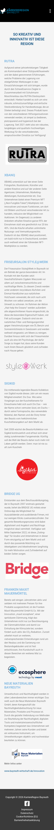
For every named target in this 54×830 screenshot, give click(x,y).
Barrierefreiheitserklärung (27, 820)
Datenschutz (27, 813)
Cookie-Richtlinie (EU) (27, 816)
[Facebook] (27, 803)
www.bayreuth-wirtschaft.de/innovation (24, 771)
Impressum (27, 809)
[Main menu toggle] (50, 11)
